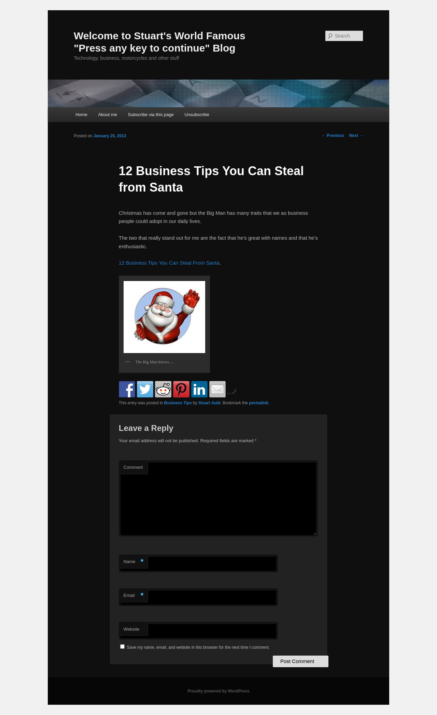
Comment (133, 467)
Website (132, 629)
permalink (258, 403)
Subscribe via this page (151, 114)
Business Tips (178, 403)
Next (356, 135)
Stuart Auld (209, 403)
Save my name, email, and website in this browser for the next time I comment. (198, 647)
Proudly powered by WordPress (218, 691)
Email (134, 596)
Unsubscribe (196, 114)
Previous (333, 135)
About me (107, 114)
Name (134, 562)
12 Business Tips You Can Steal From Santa (169, 263)
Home (81, 114)
